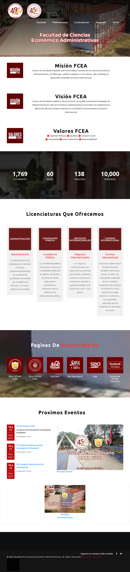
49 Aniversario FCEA (25, 426)
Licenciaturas (81, 22)
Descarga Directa (64, 471)
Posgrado (101, 22)
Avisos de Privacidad (92, 557)
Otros (116, 22)
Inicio (27, 22)
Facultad (41, 22)
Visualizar (64, 514)
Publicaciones (60, 22)
